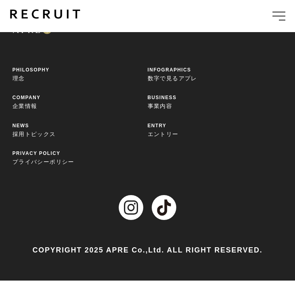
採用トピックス (80, 129)
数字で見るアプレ (215, 73)
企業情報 (80, 101)
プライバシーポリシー (80, 157)
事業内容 (215, 101)
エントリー (215, 129)
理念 (80, 73)
